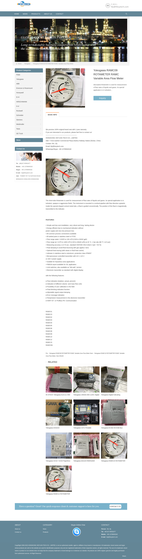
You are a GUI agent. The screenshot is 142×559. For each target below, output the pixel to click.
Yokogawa (27, 64)
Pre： (47, 353)
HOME (16, 14)
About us (48, 14)
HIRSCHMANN (21, 102)
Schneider (19, 115)
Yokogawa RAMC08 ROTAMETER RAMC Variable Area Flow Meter (69, 353)
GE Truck (19, 133)
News (25, 14)
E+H (17, 97)
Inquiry (102, 98)
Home (20, 64)
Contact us (18, 532)
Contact (59, 14)
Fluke (18, 75)
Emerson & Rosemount (24, 88)
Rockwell (19, 111)
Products (35, 14)
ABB (17, 84)
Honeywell (20, 93)
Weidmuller (20, 124)
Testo (18, 129)
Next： (92, 353)
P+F (17, 106)
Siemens (19, 120)
